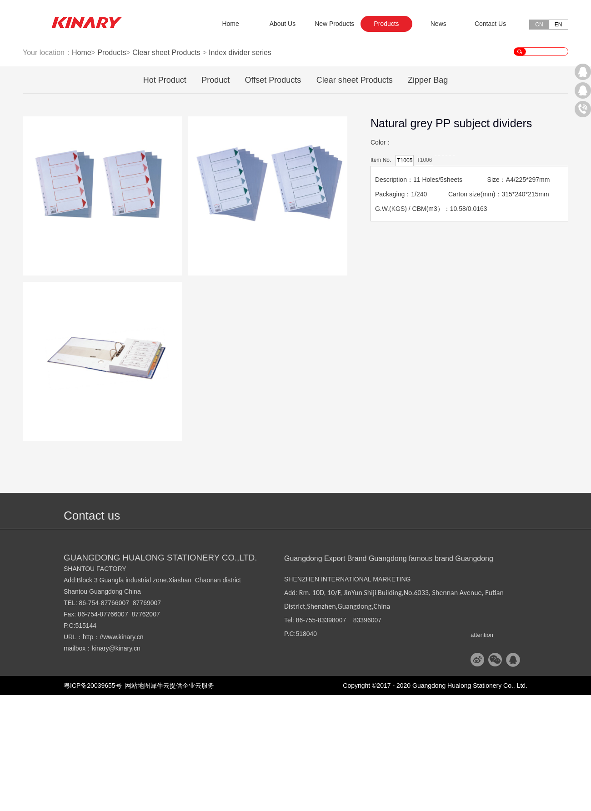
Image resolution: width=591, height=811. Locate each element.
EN (558, 24)
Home (230, 23)
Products (111, 168)
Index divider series (240, 168)
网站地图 (136, 801)
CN (539, 24)
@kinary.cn (124, 764)
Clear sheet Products (166, 168)
